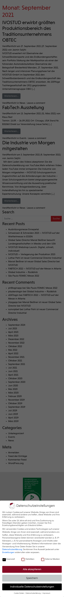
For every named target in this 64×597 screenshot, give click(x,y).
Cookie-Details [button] (19, 593)
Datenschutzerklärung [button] (33, 593)
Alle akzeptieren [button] (32, 569)
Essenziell (8, 559)
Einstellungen (8, 552)
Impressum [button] (46, 593)
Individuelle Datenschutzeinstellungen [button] (32, 587)
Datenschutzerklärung (12, 549)
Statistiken (27, 559)
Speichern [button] (32, 578)
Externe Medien (50, 559)
